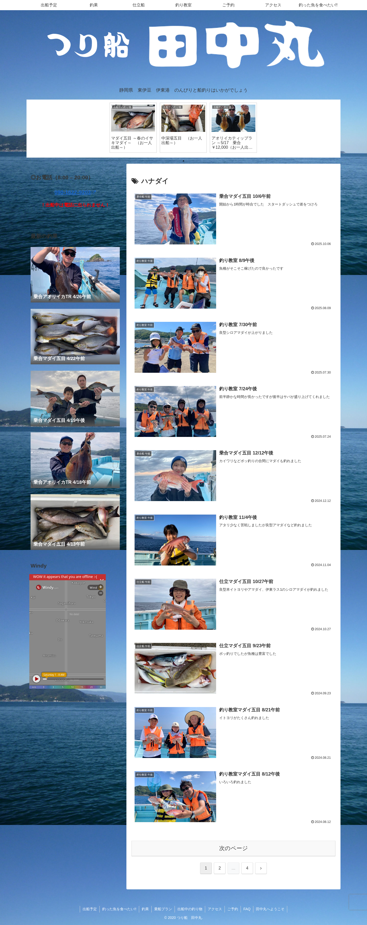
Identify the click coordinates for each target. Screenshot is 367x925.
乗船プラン (163, 909)
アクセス (215, 909)
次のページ (233, 848)
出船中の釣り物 (189, 909)
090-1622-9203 (75, 192)
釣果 (145, 909)
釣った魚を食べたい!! (119, 909)
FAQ (247, 909)
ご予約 (232, 909)
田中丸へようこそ (270, 909)
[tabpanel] (133, 128)
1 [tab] (183, 160)
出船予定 (90, 909)
